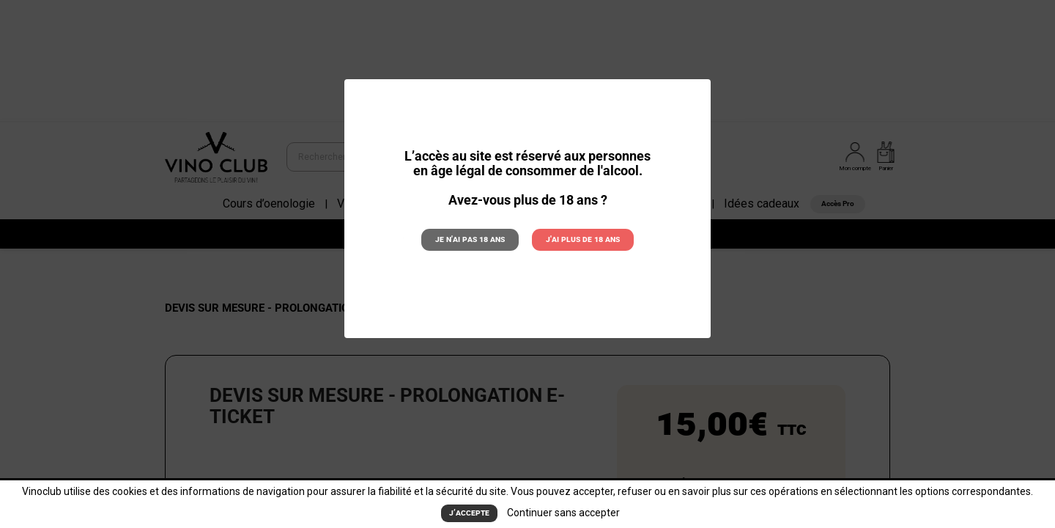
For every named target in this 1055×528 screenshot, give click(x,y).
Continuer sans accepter (563, 512)
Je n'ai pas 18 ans (470, 239)
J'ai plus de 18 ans (583, 239)
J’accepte (469, 513)
